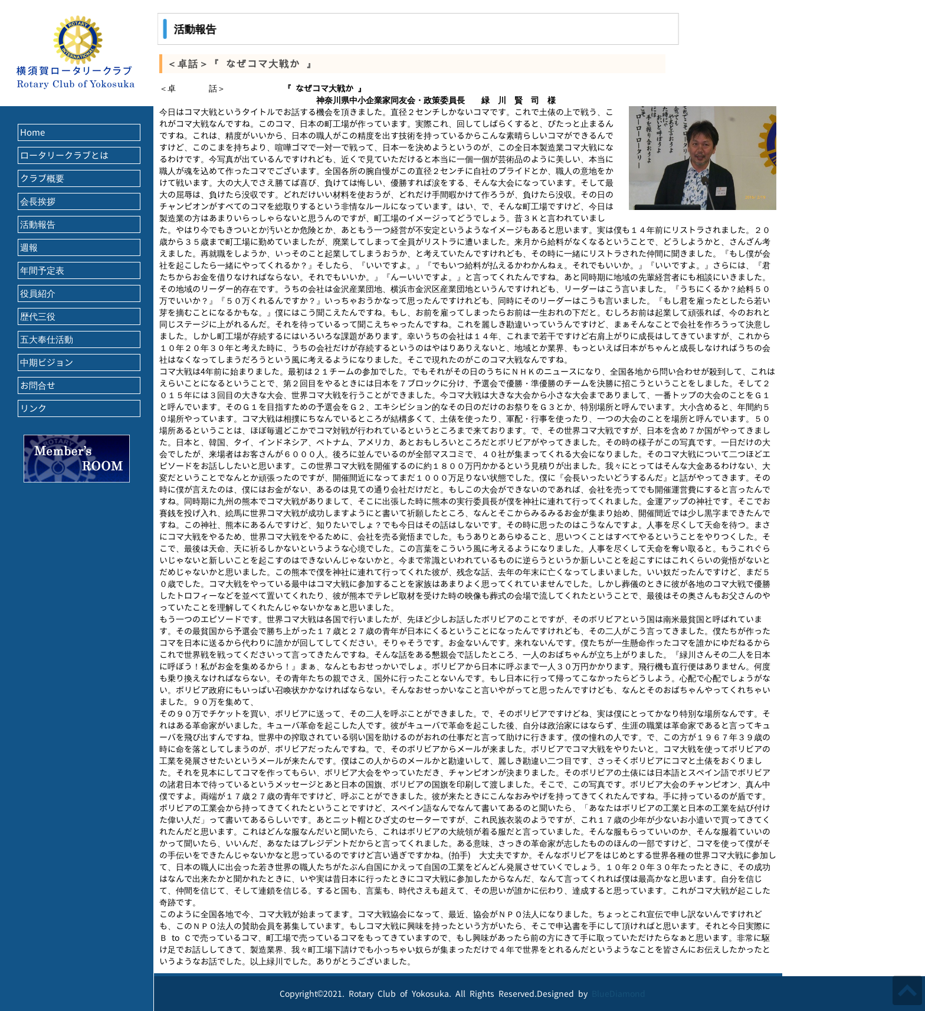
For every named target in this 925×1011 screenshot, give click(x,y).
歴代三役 (37, 316)
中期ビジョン (46, 362)
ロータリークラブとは (64, 155)
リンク (33, 408)
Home (32, 132)
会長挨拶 (37, 201)
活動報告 (37, 224)
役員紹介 (37, 293)
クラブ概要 (42, 178)
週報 (29, 247)
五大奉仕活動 (46, 339)
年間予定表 (42, 270)
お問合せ (37, 385)
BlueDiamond (618, 993)
